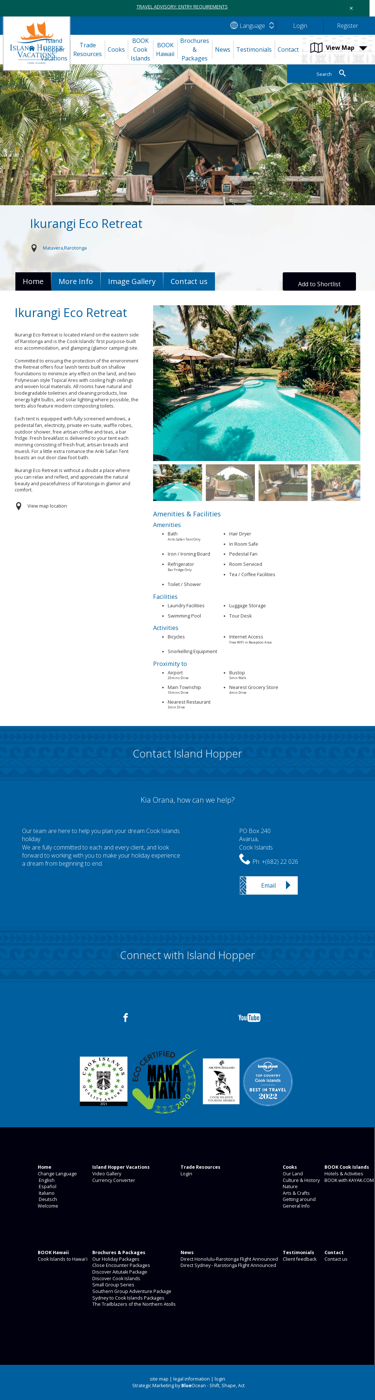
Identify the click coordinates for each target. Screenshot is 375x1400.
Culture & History (301, 1180)
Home (33, 281)
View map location (47, 506)
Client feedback (299, 1259)
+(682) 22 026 (280, 862)
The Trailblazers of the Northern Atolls (133, 1304)
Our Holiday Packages (115, 1259)
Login (185, 1174)
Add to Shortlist (319, 284)
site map (159, 1379)
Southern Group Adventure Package (131, 1291)
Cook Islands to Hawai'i (62, 1259)
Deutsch (47, 1199)
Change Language (57, 1174)
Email (268, 885)
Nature (290, 1186)
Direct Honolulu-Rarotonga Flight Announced (228, 1259)
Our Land (292, 1174)
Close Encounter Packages (120, 1265)
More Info (76, 281)
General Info (296, 1206)
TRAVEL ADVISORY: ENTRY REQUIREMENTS (182, 7)
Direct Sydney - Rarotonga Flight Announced (227, 1265)
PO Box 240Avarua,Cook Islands (256, 839)
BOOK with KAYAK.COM (348, 1180)
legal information (191, 1379)
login (220, 1379)
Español (46, 1186)
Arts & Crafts (296, 1193)
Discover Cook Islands (115, 1278)
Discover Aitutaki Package (119, 1272)
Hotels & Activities (343, 1174)
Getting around (299, 1199)
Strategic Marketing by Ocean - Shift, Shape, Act (188, 1385)
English (46, 1180)
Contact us (335, 1259)
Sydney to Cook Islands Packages (127, 1298)
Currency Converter (113, 1180)
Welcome (47, 1206)
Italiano (46, 1193)
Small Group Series (112, 1285)
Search (324, 74)
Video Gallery (106, 1174)
